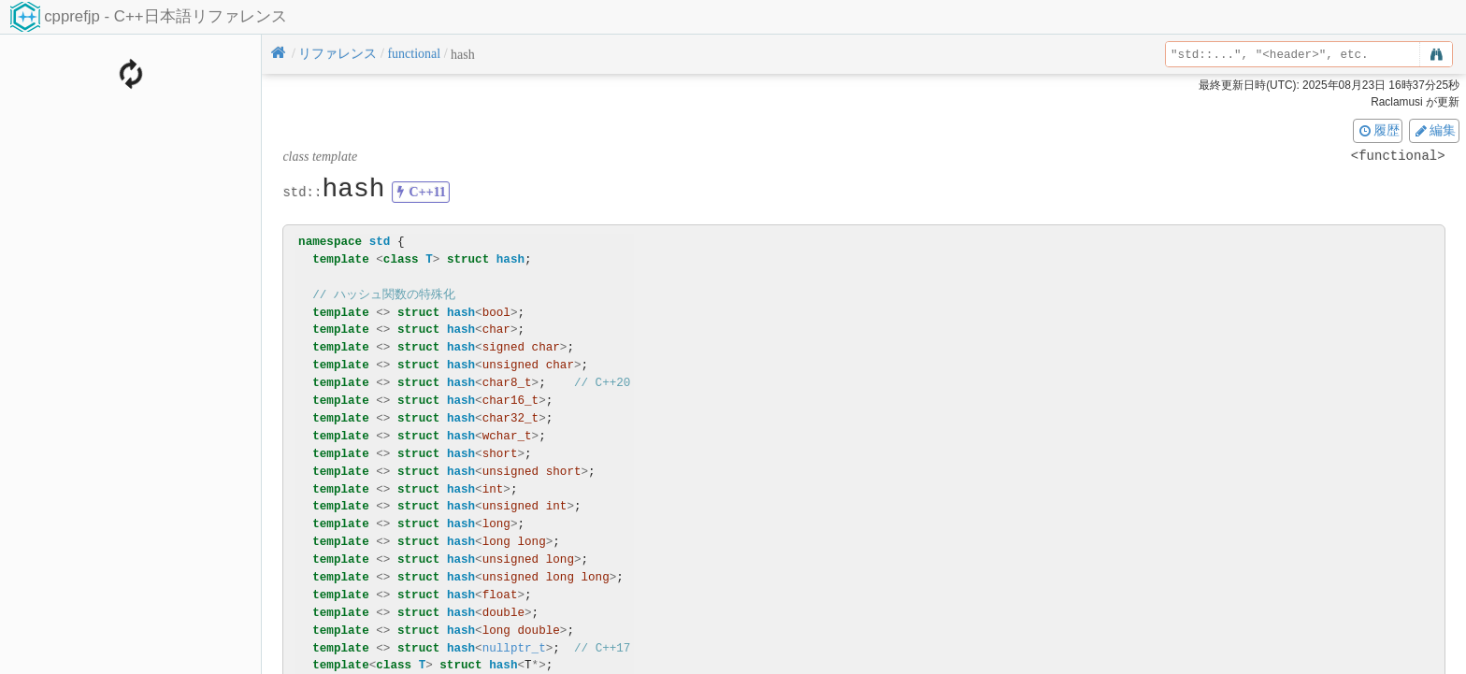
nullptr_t (514, 648)
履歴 (1378, 129)
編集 (1434, 129)
